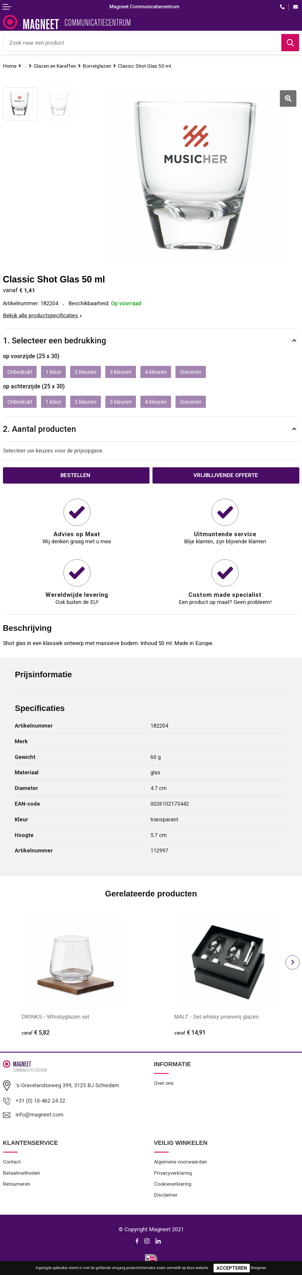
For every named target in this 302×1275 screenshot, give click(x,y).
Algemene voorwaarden (180, 1162)
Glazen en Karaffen (55, 66)
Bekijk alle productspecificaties (42, 315)
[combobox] (142, 42)
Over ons (164, 1083)
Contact (12, 1162)
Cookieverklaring (172, 1184)
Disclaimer (166, 1195)
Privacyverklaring (173, 1173)
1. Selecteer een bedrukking (54, 340)
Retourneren (16, 1184)
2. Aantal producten (39, 429)
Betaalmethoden (21, 1173)
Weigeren (258, 1268)
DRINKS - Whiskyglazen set (55, 1017)
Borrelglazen (97, 66)
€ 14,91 (190, 1032)
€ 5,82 (36, 1032)
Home (10, 66)
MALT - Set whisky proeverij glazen (216, 1017)
